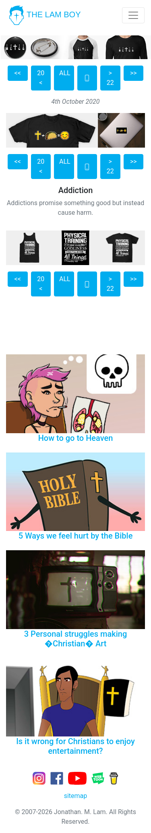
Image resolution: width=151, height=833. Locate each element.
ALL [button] (64, 73)
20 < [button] (40, 77)
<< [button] (17, 73)
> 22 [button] (110, 77)
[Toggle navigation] (133, 15)
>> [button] (133, 73)
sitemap (75, 796)
